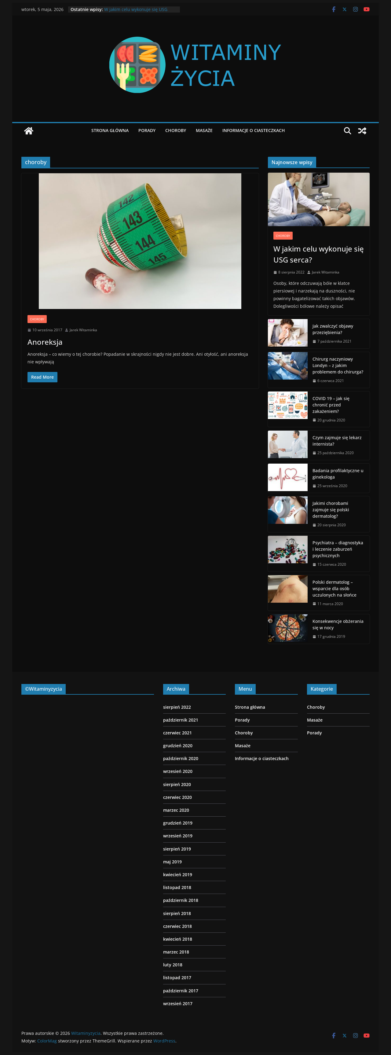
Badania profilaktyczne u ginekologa (338, 474)
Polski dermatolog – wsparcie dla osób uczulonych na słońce (334, 588)
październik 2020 (180, 758)
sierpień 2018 (177, 913)
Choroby (175, 130)
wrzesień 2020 (177, 771)
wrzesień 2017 (177, 1003)
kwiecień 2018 (177, 939)
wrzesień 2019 (177, 836)
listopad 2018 (177, 887)
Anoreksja (45, 342)
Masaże (204, 130)
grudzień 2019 (177, 823)
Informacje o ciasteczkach (253, 130)
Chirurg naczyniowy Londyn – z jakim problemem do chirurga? (337, 365)
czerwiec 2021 (177, 733)
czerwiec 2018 (177, 926)
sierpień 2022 (177, 707)
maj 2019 (172, 862)
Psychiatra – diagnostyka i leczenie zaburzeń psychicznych (337, 549)
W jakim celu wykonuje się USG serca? (318, 254)
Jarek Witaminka (83, 330)
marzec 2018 (176, 952)
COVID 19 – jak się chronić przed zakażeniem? (330, 404)
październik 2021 (180, 720)
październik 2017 (180, 991)
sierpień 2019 (177, 849)
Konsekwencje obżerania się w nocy (338, 624)
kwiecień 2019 (177, 874)
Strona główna (110, 130)
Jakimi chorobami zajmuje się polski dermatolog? (330, 509)
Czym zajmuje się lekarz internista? (337, 441)
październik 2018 (180, 900)
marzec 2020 (176, 810)
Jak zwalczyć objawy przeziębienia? (332, 329)
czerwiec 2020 (177, 797)
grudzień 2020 (177, 745)
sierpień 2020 (177, 784)
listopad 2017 (177, 977)
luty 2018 (172, 965)
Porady (146, 130)
